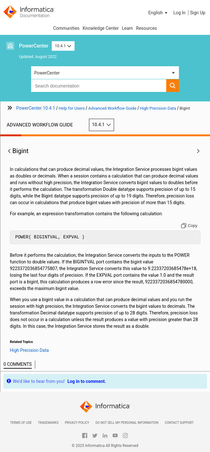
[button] (158, 12)
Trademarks (48, 422)
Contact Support (179, 422)
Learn (127, 28)
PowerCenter (34, 46)
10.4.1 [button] (63, 45)
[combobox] (99, 85)
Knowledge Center (101, 28)
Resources (146, 28)
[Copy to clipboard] (189, 226)
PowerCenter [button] (47, 72)
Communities (66, 28)
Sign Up (197, 12)
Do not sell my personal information (126, 422)
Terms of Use (21, 422)
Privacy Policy (77, 422)
